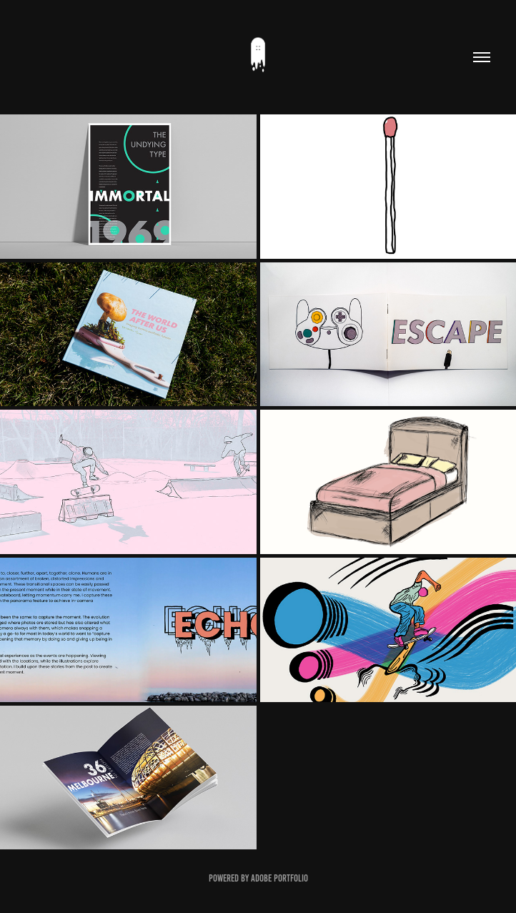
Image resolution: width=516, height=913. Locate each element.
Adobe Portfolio (279, 878)
